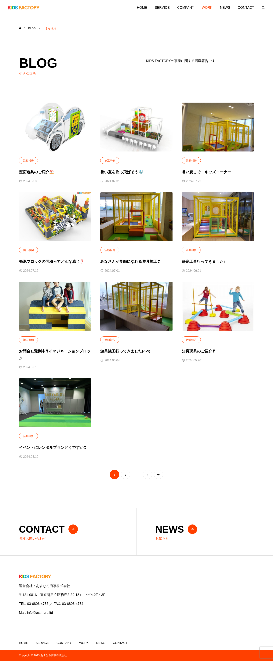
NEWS (225, 7)
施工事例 (109, 160)
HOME (142, 7)
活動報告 (28, 160)
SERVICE (162, 7)
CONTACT (246, 7)
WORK (207, 7)
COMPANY (185, 7)
